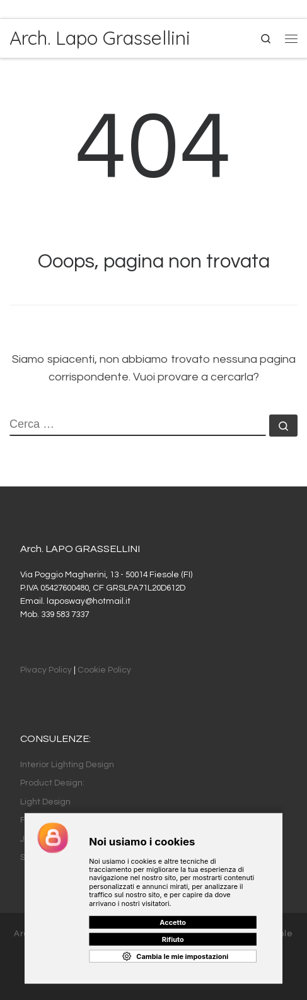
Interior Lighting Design (67, 764)
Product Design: (52, 783)
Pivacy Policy (46, 670)
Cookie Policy (104, 670)
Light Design (45, 801)
